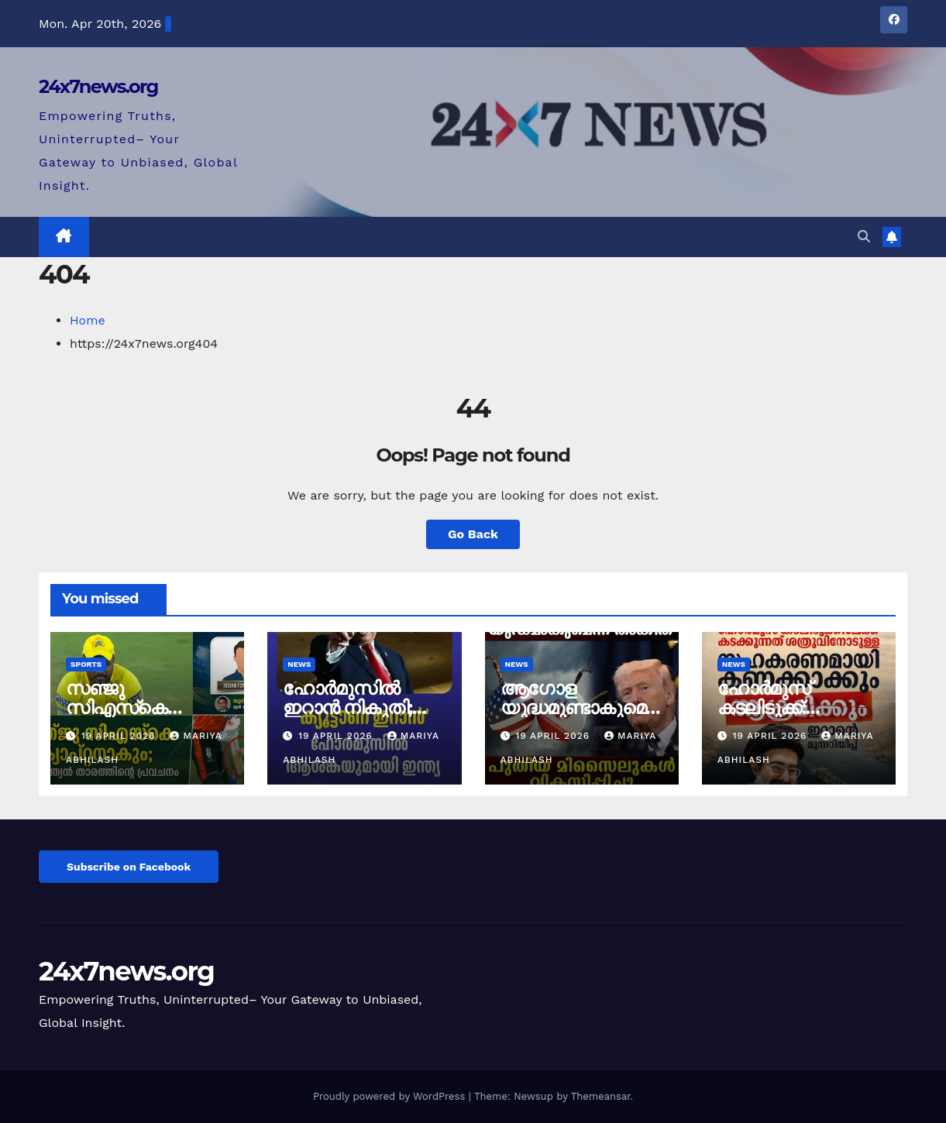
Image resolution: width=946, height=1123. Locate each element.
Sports (86, 664)
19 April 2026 (120, 735)
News (299, 664)
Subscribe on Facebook (129, 866)
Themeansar (601, 1096)
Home (87, 320)
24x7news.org (98, 86)
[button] (864, 236)
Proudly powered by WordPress (391, 1096)
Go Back (473, 534)
